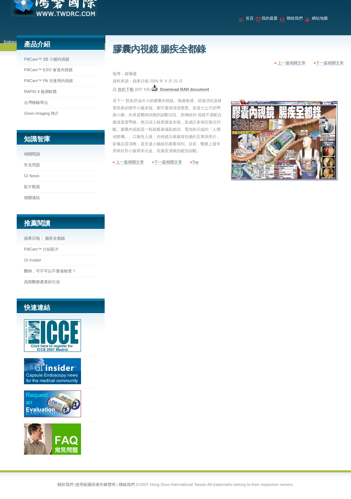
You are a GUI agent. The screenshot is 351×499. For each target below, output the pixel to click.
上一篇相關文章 (292, 63)
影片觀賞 (32, 186)
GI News (31, 176)
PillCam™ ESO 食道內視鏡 (48, 70)
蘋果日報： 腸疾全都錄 (44, 238)
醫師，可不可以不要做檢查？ (50, 271)
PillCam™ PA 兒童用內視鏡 (48, 80)
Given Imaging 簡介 (41, 113)
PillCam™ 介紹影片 (41, 249)
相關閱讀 (32, 154)
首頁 (250, 18)
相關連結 (32, 197)
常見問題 (32, 165)
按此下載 (126, 89)
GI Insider (32, 260)
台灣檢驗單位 (36, 102)
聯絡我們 (295, 18)
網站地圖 (320, 18)
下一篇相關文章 (330, 63)
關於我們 (65, 484)
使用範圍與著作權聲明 (96, 484)
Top (195, 162)
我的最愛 (270, 18)
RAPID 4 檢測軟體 (40, 91)
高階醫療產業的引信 (42, 282)
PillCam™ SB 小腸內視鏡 (46, 59)
